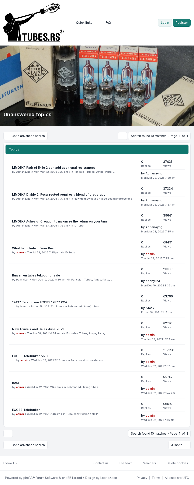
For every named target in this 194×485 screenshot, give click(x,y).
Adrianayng (23, 171)
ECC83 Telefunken (26, 410)
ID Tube (79, 225)
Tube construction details (87, 360)
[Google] (30, 463)
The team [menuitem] (122, 463)
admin (20, 252)
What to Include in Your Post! (34, 248)
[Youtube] (27, 463)
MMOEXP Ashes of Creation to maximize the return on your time (60, 221)
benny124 (22, 279)
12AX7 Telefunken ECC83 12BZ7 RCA (39, 302)
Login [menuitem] (165, 22)
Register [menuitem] (182, 22)
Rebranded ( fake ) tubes (83, 306)
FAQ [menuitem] (105, 23)
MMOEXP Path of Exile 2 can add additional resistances (54, 167)
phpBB (28, 477)
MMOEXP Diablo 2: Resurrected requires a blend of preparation (59, 194)
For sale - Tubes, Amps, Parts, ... (94, 171)
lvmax (24, 306)
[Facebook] (20, 463)
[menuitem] (82, 22)
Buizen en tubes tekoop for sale (36, 275)
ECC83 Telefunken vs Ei (30, 356)
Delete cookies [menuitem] (174, 463)
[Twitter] (23, 463)
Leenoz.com (109, 477)
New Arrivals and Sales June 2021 (38, 329)
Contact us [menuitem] (98, 463)
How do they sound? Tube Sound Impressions (103, 198)
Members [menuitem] (146, 463)
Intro (15, 383)
